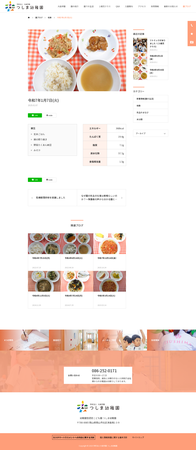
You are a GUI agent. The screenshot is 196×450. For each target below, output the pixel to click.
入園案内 (129, 6)
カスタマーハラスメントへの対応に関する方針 (73, 437)
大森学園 (62, 6)
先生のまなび (142, 112)
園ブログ (187, 6)
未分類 (140, 119)
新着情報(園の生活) (145, 98)
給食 (139, 105)
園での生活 (89, 6)
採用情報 (155, 6)
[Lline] (35, 115)
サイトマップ (138, 437)
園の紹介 (75, 6)
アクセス (142, 6)
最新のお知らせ (171, 6)
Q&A (118, 6)
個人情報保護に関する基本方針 (113, 437)
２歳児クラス (105, 6)
